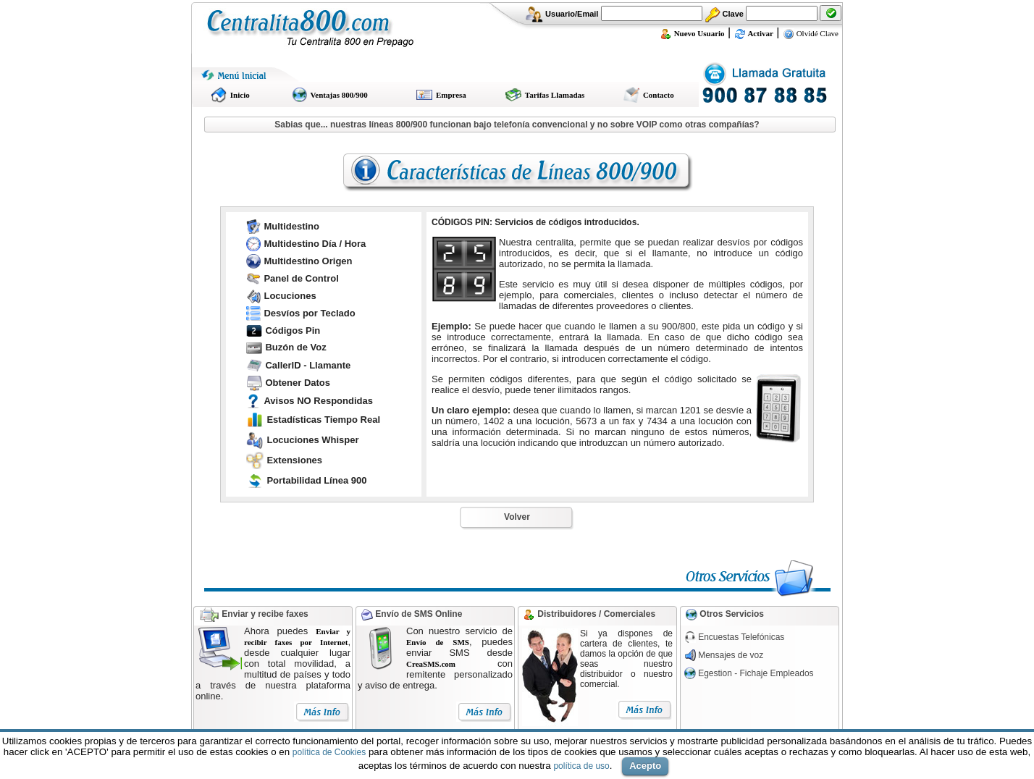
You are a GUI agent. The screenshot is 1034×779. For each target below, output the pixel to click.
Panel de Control (301, 278)
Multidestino (291, 226)
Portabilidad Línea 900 (316, 480)
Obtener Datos (297, 382)
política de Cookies (329, 752)
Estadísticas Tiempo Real (323, 419)
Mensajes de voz (730, 655)
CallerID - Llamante (307, 365)
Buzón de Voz (295, 347)
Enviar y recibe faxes (265, 614)
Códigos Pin (292, 330)
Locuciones (290, 295)
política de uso (581, 766)
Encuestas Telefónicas (741, 637)
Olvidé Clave (810, 33)
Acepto (645, 765)
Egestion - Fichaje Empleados (755, 673)
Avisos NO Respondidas (318, 400)
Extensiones (294, 460)
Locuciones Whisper (312, 439)
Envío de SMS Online (417, 614)
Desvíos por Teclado (309, 313)
